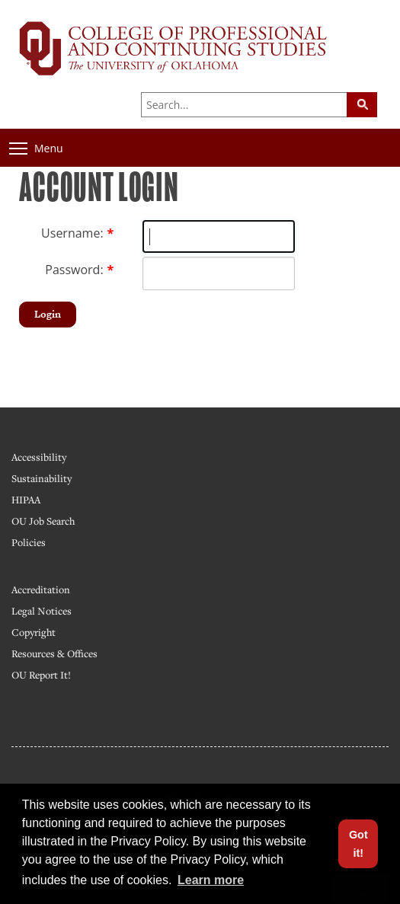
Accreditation (40, 589)
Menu (36, 148)
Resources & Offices (54, 653)
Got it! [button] (358, 844)
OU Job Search (43, 521)
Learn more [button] (211, 880)
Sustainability (41, 478)
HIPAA (25, 499)
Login (47, 314)
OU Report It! (41, 675)
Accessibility (38, 457)
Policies (28, 542)
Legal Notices (41, 611)
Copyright (33, 632)
